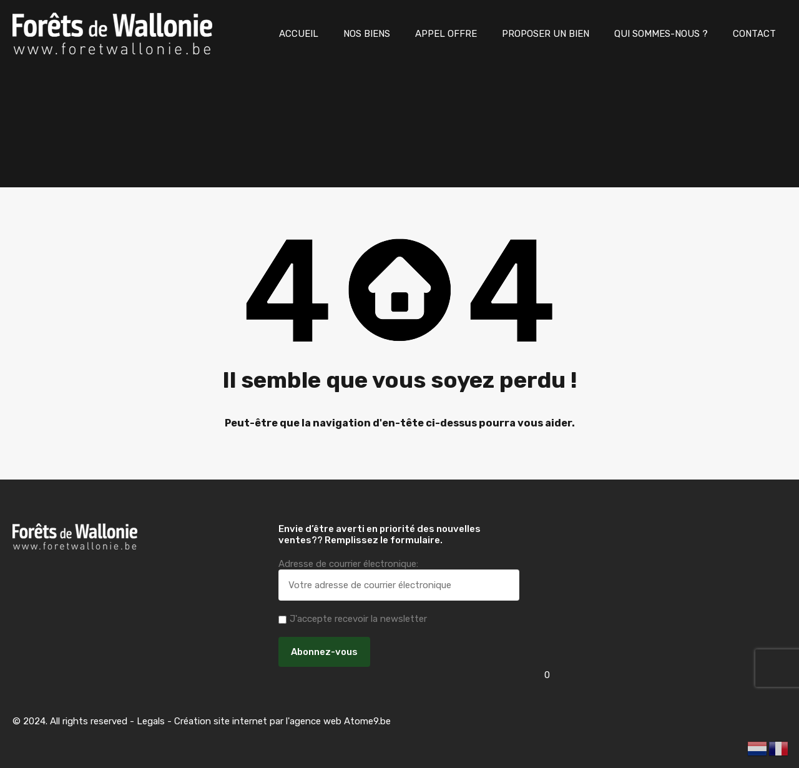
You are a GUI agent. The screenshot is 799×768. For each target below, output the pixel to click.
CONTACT (754, 33)
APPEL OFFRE (446, 33)
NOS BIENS (366, 33)
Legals (151, 721)
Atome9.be (367, 721)
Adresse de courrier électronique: (398, 579)
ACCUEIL (298, 33)
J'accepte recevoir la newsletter (352, 618)
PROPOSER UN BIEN (545, 33)
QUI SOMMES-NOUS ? (661, 33)
